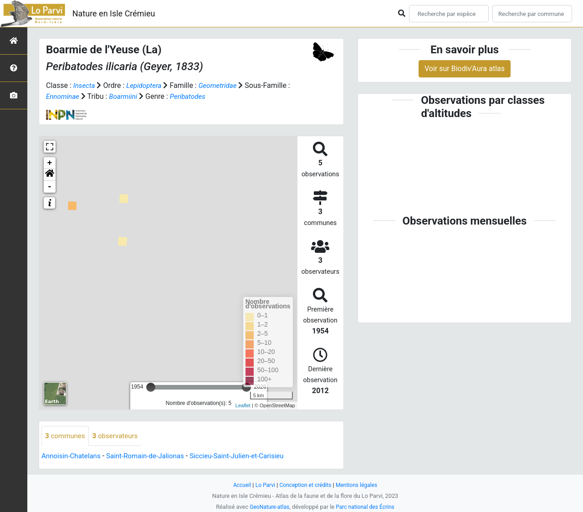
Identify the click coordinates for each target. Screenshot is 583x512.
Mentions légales (359, 484)
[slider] (150, 387)
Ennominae (67, 96)
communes (66, 436)
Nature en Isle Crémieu (113, 13)
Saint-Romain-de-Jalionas (151, 456)
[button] (50, 175)
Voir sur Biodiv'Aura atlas (464, 68)
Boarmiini (130, 96)
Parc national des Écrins (366, 506)
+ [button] (49, 163)
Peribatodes (196, 96)
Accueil (238, 484)
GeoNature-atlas (267, 506)
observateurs (119, 436)
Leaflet (243, 405)
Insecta (85, 85)
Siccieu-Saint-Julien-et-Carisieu (248, 456)
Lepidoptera (146, 85)
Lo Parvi (262, 484)
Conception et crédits (305, 484)
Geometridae (222, 85)
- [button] (49, 186)
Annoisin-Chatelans (72, 456)
